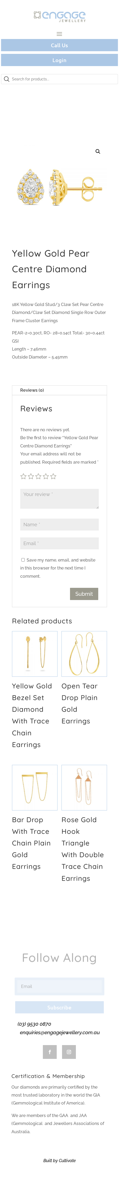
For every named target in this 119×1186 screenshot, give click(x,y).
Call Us (59, 45)
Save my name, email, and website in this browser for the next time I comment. (57, 568)
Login (59, 60)
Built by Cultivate (59, 1160)
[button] (98, 151)
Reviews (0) (32, 390)
